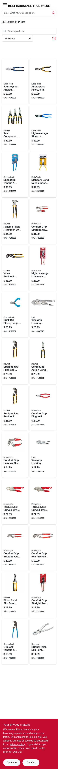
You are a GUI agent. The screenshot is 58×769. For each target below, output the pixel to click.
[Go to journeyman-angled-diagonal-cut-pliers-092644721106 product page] (15, 81)
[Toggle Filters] (54, 38)
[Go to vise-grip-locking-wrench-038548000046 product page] (43, 455)
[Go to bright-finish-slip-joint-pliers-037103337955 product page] (43, 641)
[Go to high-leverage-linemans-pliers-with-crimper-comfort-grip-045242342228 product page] (43, 268)
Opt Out (30, 762)
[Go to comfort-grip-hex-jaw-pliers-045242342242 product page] (15, 455)
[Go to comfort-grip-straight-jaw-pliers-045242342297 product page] (15, 548)
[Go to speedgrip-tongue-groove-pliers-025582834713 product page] (15, 175)
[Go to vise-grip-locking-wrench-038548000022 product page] (43, 315)
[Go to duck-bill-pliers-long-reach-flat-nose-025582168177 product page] (15, 315)
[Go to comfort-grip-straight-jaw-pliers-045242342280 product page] (43, 595)
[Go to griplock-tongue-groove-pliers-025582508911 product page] (15, 641)
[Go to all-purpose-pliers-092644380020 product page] (43, 81)
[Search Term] (29, 13)
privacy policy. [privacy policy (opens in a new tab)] (17, 744)
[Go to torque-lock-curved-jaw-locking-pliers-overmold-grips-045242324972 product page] (15, 501)
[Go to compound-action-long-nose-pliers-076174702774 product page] (43, 361)
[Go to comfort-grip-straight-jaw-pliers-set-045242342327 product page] (43, 221)
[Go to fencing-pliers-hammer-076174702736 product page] (15, 221)
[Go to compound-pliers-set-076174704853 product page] (15, 128)
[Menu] (5, 5)
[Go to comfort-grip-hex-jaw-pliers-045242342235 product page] (43, 548)
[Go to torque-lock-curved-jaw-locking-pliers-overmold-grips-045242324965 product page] (43, 501)
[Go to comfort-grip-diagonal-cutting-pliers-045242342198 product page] (43, 408)
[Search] (53, 12)
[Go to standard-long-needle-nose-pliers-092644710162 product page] (43, 175)
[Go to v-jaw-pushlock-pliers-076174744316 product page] (15, 268)
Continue (12, 762)
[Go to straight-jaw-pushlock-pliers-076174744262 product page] (15, 408)
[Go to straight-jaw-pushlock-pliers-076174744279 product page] (15, 361)
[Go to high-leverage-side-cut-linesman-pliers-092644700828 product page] (43, 128)
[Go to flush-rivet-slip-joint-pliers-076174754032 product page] (15, 595)
